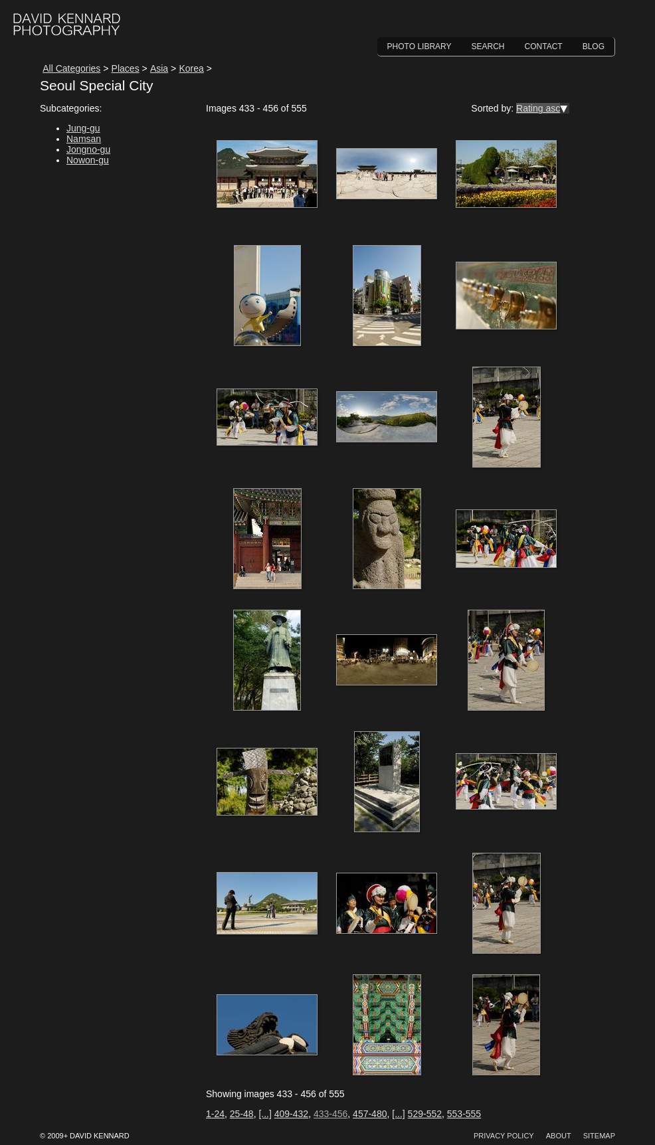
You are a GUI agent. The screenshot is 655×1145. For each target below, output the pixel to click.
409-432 (291, 1113)
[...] (264, 1113)
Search (488, 46)
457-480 (370, 1113)
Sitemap (599, 1136)
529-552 (425, 1113)
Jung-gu (83, 128)
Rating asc (538, 108)
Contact (544, 46)
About (558, 1136)
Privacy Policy (504, 1136)
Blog (594, 46)
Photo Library (419, 46)
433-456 (330, 1113)
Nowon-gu (87, 160)
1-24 (215, 1113)
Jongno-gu (88, 149)
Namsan (83, 138)
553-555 (464, 1113)
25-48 (242, 1113)
